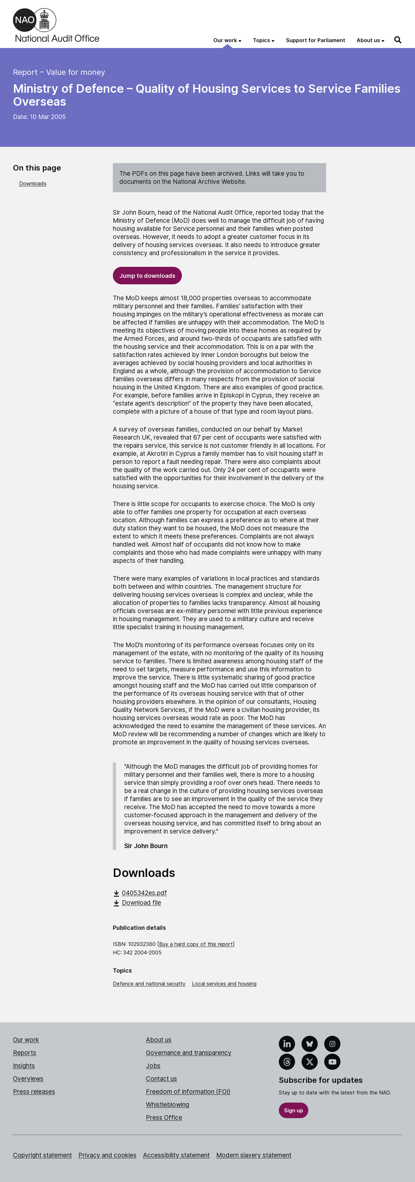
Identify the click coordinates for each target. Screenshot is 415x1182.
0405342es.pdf (140, 893)
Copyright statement (42, 1155)
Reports (24, 1053)
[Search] (398, 40)
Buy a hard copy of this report (196, 944)
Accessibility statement (176, 1155)
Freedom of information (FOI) (188, 1091)
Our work (26, 1040)
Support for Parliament (315, 40)
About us (159, 1040)
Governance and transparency (188, 1053)
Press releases (34, 1091)
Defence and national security (149, 983)
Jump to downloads (147, 275)
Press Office (164, 1117)
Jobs (153, 1066)
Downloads (32, 183)
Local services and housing (224, 983)
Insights (24, 1066)
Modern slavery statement (253, 1155)
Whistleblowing (167, 1104)
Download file (137, 902)
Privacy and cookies (107, 1155)
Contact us (161, 1078)
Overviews (28, 1078)
